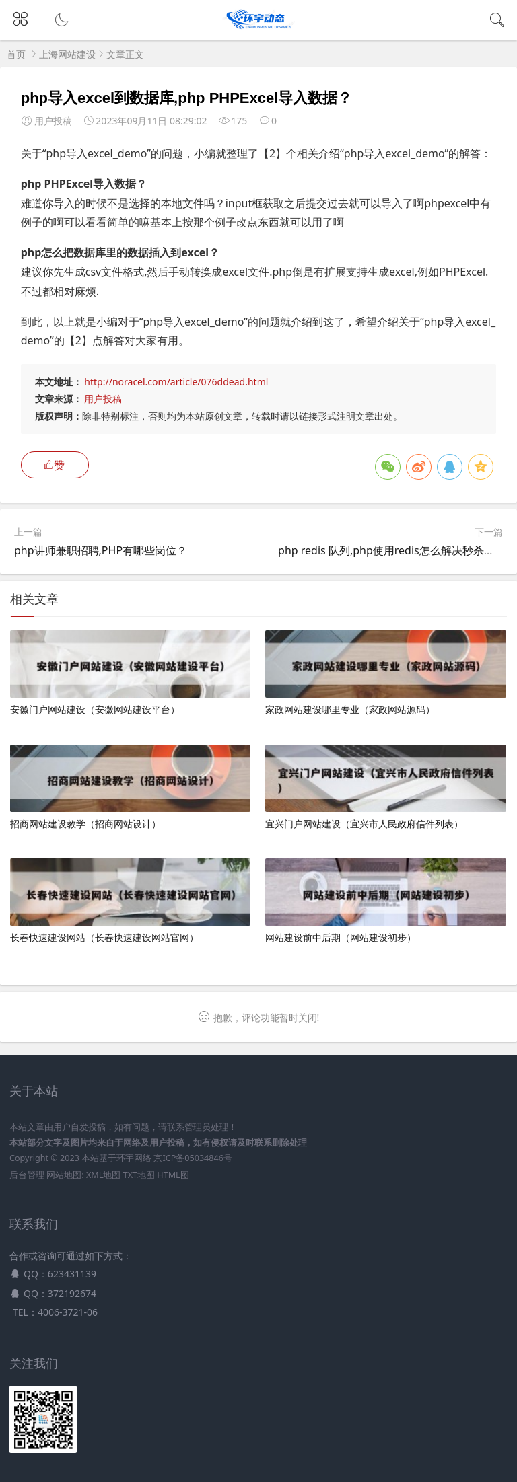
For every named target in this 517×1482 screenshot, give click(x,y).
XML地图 (103, 1175)
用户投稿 (103, 398)
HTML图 (172, 1175)
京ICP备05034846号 (192, 1158)
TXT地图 (139, 1175)
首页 (16, 54)
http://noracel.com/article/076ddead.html (176, 381)
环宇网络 (133, 1158)
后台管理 (26, 1175)
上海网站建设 (67, 54)
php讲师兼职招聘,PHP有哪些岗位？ (100, 550)
